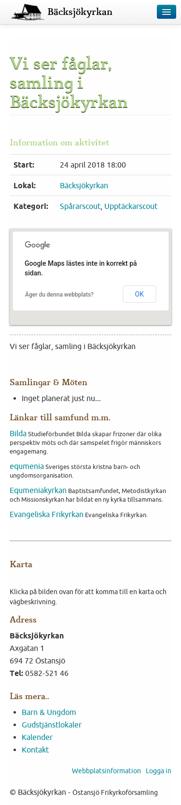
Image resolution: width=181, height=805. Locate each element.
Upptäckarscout (130, 206)
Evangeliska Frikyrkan (47, 514)
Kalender (37, 737)
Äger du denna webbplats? (59, 294)
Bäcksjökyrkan (79, 12)
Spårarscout (80, 206)
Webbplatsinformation (106, 771)
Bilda (18, 433)
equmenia (27, 466)
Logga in (158, 771)
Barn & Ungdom (49, 712)
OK (139, 294)
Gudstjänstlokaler (52, 724)
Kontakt (35, 749)
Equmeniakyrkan (38, 490)
